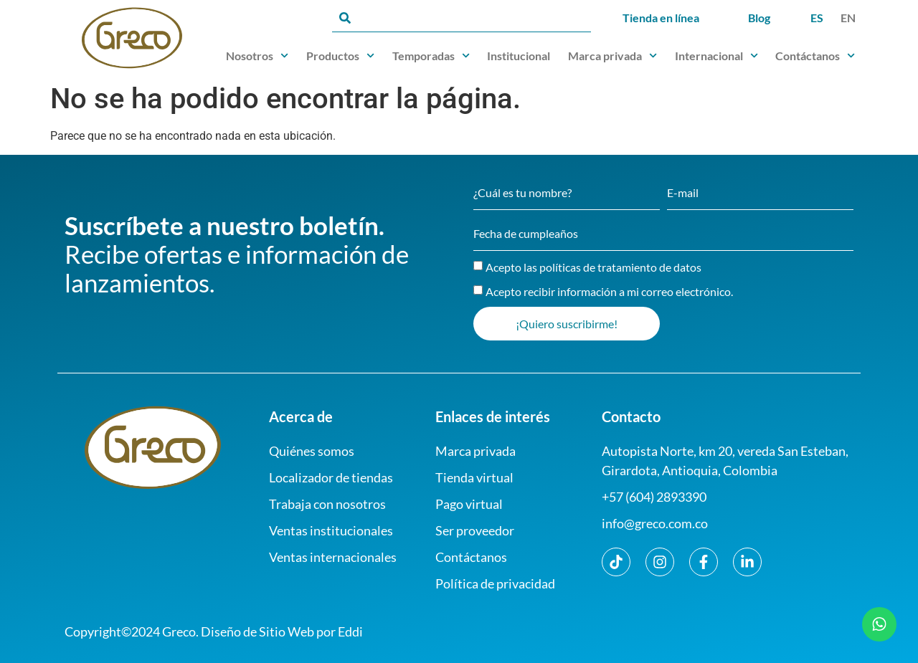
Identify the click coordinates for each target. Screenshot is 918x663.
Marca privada (612, 55)
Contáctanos (815, 55)
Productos (340, 55)
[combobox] (461, 18)
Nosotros (257, 55)
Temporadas (431, 55)
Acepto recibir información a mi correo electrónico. (609, 291)
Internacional (716, 55)
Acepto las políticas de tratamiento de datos (593, 267)
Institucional (518, 55)
